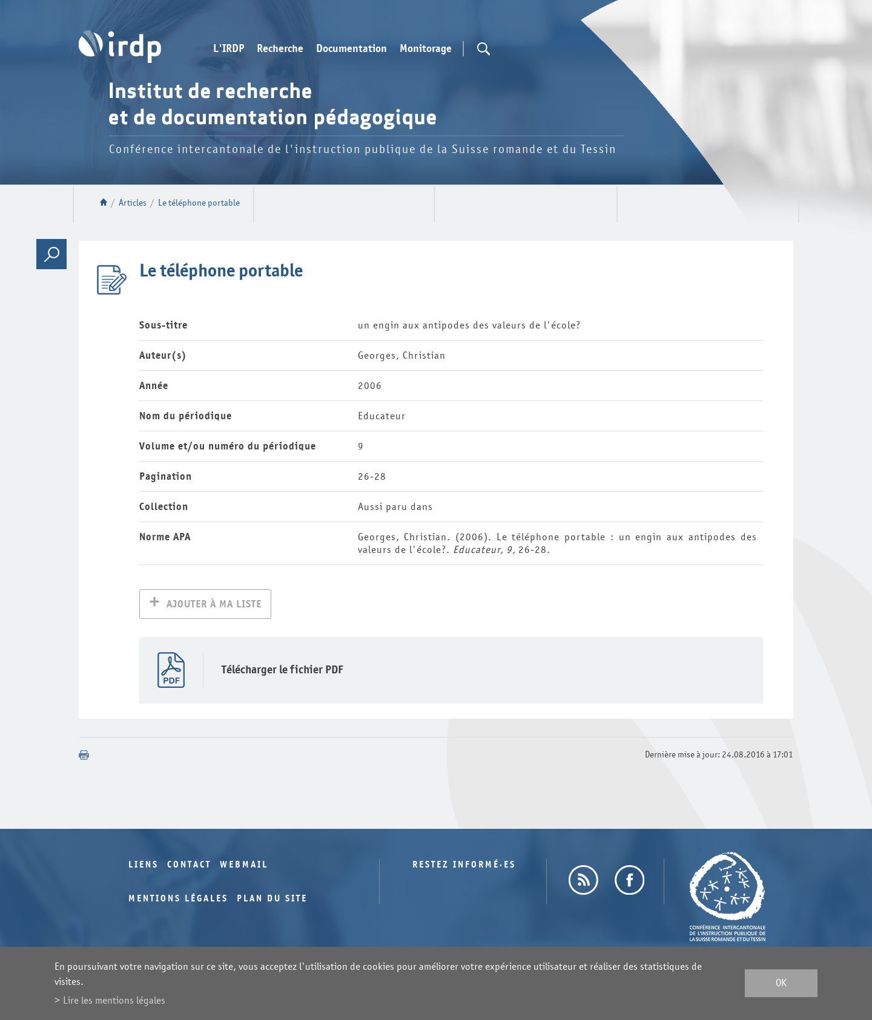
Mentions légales (178, 899)
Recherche (280, 49)
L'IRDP (228, 49)
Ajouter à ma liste (214, 605)
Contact (189, 866)
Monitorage (426, 49)
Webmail (244, 866)
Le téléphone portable (199, 203)
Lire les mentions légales (114, 1000)
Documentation (351, 49)
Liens (143, 866)
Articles (133, 203)
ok (781, 983)
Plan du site (272, 899)
